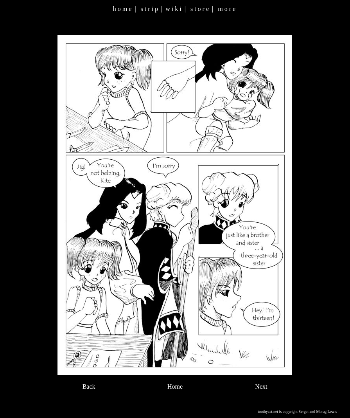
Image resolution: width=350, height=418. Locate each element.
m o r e (226, 8)
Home (175, 386)
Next (261, 386)
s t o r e (199, 8)
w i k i (173, 8)
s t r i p (149, 8)
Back (89, 386)
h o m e (122, 8)
